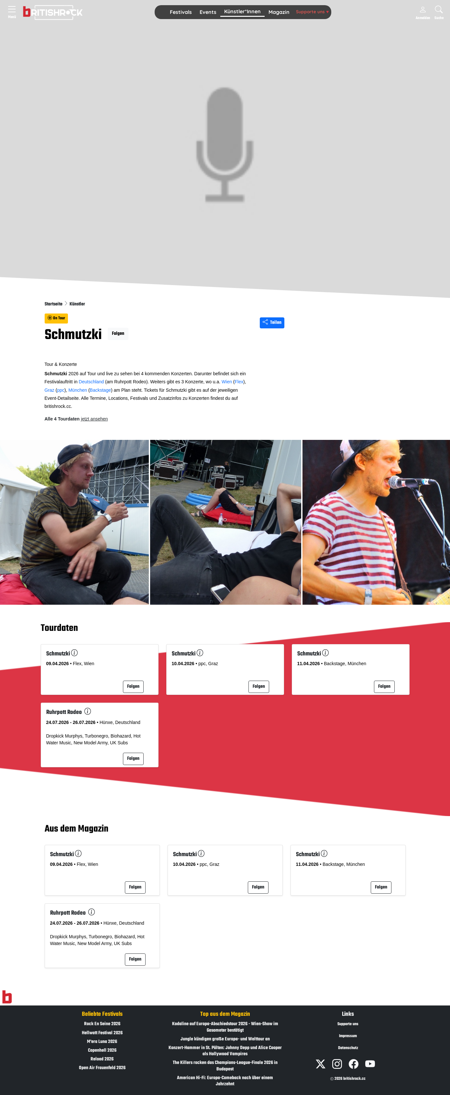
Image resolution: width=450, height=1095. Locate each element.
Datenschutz (348, 1048)
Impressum (348, 1036)
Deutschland (91, 381)
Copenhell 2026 (102, 1050)
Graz (49, 390)
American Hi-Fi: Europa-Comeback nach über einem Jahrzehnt (225, 1081)
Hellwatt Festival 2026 (102, 1033)
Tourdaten (59, 628)
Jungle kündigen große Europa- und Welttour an (225, 1039)
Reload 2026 (102, 1059)
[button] (181, 12)
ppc (60, 390)
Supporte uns (312, 11)
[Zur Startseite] (7, 997)
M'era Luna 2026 (102, 1042)
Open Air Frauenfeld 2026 (102, 1068)
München (77, 390)
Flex (239, 381)
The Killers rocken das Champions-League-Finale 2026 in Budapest (225, 1066)
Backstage (100, 390)
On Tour (56, 318)
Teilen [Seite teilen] (272, 322)
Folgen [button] (118, 333)
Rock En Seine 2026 (102, 1024)
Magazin (279, 12)
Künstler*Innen (242, 11)
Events (208, 12)
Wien (227, 381)
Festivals (181, 12)
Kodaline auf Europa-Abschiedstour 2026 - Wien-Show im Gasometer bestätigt (225, 1027)
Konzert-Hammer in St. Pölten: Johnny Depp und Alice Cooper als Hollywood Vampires (225, 1051)
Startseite (54, 304)
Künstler (77, 304)
